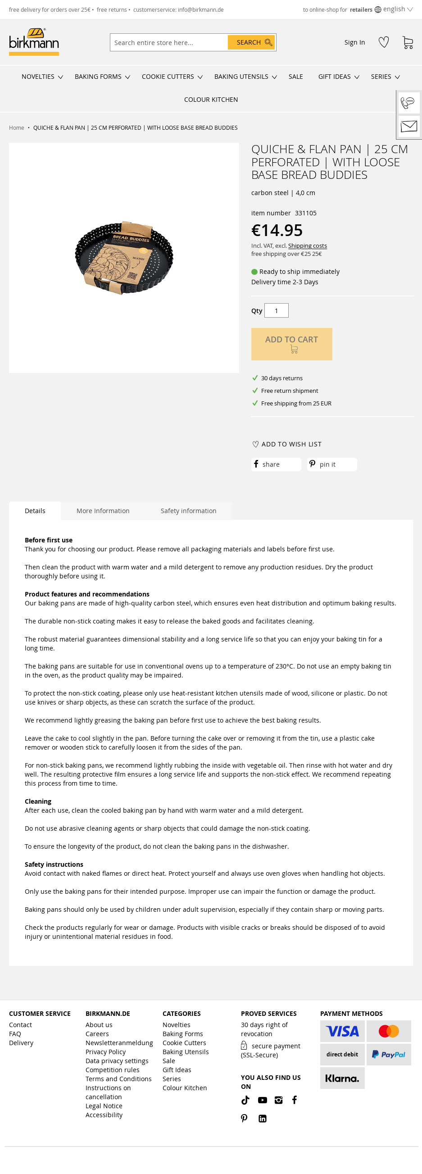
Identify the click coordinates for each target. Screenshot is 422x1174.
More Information (103, 510)
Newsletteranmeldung (119, 1042)
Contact (20, 1024)
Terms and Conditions (119, 1078)
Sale (169, 1060)
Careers (97, 1033)
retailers (361, 10)
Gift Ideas (177, 1069)
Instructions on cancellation (108, 1092)
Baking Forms (183, 1033)
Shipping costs (307, 245)
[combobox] (193, 42)
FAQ (15, 1033)
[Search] (251, 42)
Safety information (189, 510)
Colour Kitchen (185, 1087)
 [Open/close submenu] (60, 77)
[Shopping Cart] (407, 42)
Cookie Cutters (184, 1042)
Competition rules (113, 1069)
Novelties (177, 1024)
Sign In (355, 42)
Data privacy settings (117, 1060)
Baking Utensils (186, 1051)
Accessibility (104, 1114)
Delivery (21, 1042)
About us (99, 1024)
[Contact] (409, 126)
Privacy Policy (106, 1051)
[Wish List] (384, 41)
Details (35, 510)
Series (172, 1078)
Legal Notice (104, 1105)
